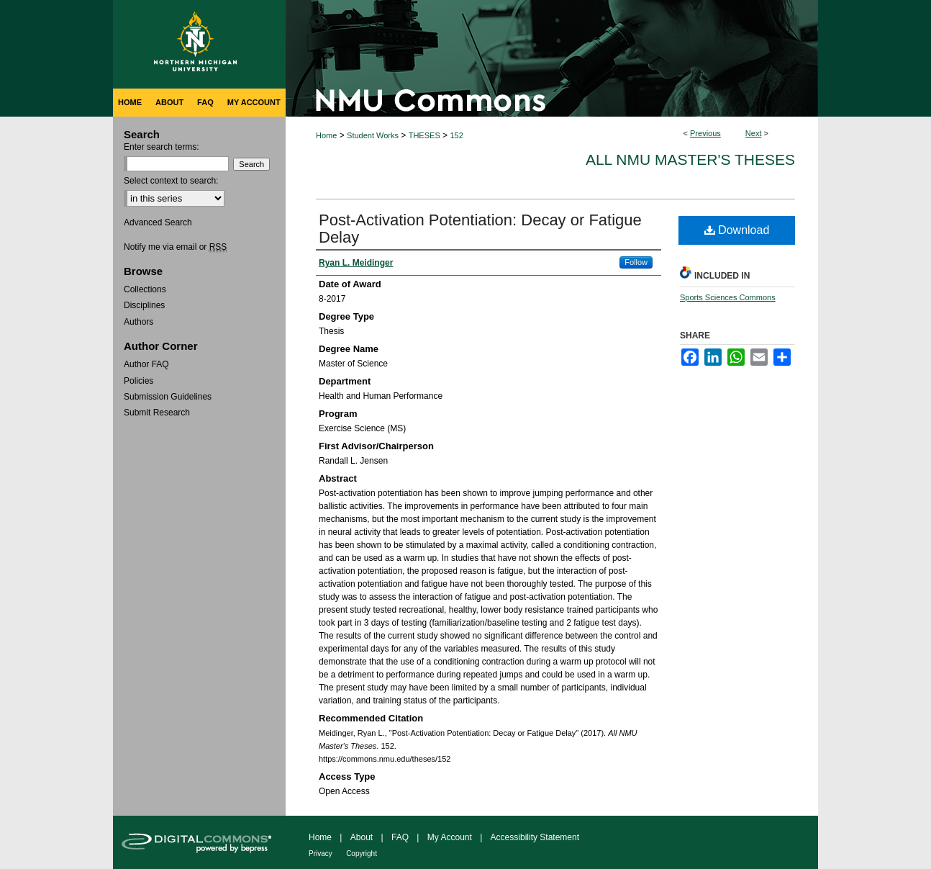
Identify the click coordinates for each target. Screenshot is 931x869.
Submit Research (157, 413)
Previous (705, 133)
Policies (138, 381)
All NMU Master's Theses (690, 159)
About (361, 837)
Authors (138, 322)
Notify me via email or (175, 247)
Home (326, 135)
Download (737, 230)
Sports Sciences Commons (728, 297)
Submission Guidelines (168, 397)
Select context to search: (171, 181)
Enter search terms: (161, 147)
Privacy (320, 853)
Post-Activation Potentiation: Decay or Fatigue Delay (480, 228)
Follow (636, 262)
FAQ (400, 837)
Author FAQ (146, 364)
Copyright (361, 853)
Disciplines (144, 305)
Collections (145, 289)
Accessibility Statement (535, 837)
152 (456, 135)
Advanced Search (158, 222)
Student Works (373, 135)
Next (753, 133)
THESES (424, 135)
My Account (449, 837)
